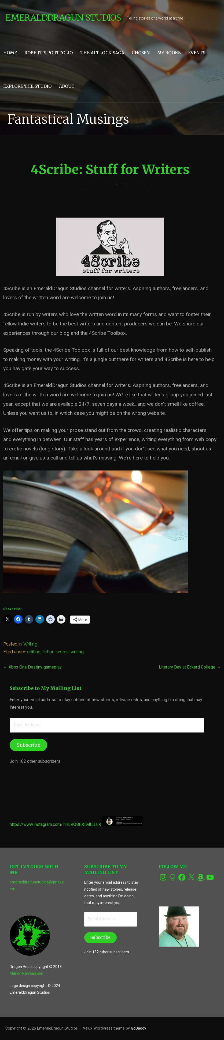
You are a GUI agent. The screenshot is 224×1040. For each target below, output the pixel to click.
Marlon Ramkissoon (26, 973)
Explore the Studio (27, 86)
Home (10, 52)
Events (196, 52)
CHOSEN (141, 52)
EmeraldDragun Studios (63, 17)
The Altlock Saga (102, 52)
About (67, 86)
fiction (48, 651)
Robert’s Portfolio (48, 52)
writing (77, 651)
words (62, 651)
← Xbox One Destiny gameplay (32, 667)
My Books (169, 52)
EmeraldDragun (137, 183)
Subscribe (28, 745)
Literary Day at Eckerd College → (190, 667)
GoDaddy (138, 1028)
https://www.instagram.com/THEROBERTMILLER (55, 824)
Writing (30, 644)
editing (34, 651)
